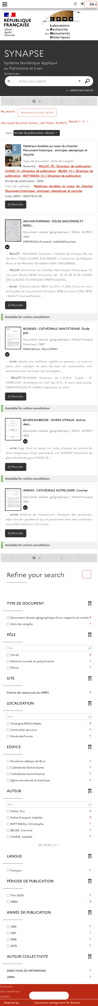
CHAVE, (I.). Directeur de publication (30, 171)
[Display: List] (37, 101)
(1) (49, 845)
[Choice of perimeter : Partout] (11, 81)
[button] (82, 3)
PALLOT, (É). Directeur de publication (65, 166)
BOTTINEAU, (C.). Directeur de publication (52, 176)
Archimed (26, 1002)
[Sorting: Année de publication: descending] (36, 133)
